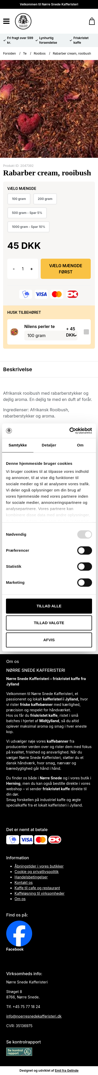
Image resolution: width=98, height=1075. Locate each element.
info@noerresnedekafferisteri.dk (33, 1016)
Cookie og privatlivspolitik (37, 871)
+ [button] (31, 268)
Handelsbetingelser (31, 877)
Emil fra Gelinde (67, 1070)
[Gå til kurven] (89, 21)
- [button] (14, 268)
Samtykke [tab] (18, 445)
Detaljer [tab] (49, 445)
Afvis (49, 640)
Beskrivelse (17, 369)
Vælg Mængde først (65, 268)
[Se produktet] (14, 332)
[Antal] (22, 269)
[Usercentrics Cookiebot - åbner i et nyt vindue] (70, 430)
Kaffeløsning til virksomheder (40, 893)
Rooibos (40, 53)
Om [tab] (80, 445)
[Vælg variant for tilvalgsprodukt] (51, 335)
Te (25, 53)
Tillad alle (49, 606)
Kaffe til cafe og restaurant (37, 888)
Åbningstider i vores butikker (39, 866)
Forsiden (9, 53)
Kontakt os (24, 882)
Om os (20, 899)
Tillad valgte (49, 623)
